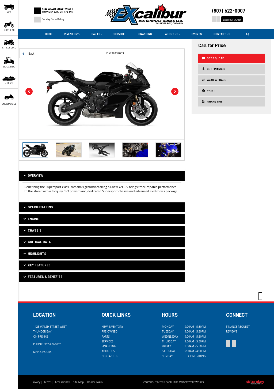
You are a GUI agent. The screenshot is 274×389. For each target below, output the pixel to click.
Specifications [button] (37, 207)
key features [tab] (36, 265)
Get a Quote (213, 58)
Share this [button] (212, 101)
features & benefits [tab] (42, 277)
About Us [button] (172, 34)
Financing (109, 346)
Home (48, 34)
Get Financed (213, 68)
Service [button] (119, 34)
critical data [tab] (36, 242)
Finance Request (238, 326)
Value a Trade (214, 79)
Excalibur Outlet (232, 19)
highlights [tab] (34, 254)
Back (28, 53)
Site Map (78, 382)
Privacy (36, 382)
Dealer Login (94, 382)
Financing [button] (146, 34)
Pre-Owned (109, 331)
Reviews (231, 331)
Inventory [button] (72, 34)
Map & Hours (42, 352)
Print (208, 90)
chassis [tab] (31, 231)
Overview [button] (32, 176)
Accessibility (62, 382)
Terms (47, 382)
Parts (106, 336)
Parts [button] (97, 34)
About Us (108, 351)
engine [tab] (30, 219)
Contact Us (222, 34)
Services (107, 341)
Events (197, 34)
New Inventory (112, 326)
